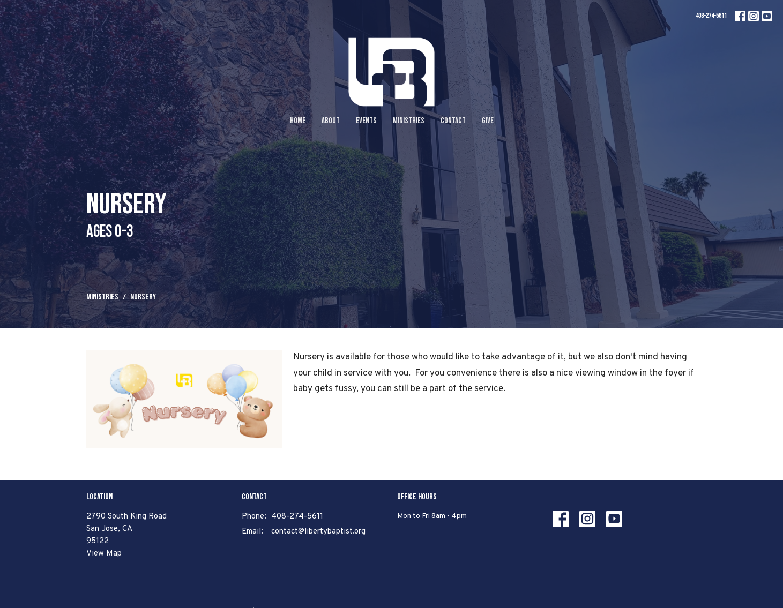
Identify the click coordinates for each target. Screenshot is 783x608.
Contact (453, 121)
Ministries (408, 121)
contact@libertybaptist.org (318, 532)
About (331, 121)
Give (488, 121)
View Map (104, 554)
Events (366, 121)
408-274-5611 (711, 15)
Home (297, 121)
